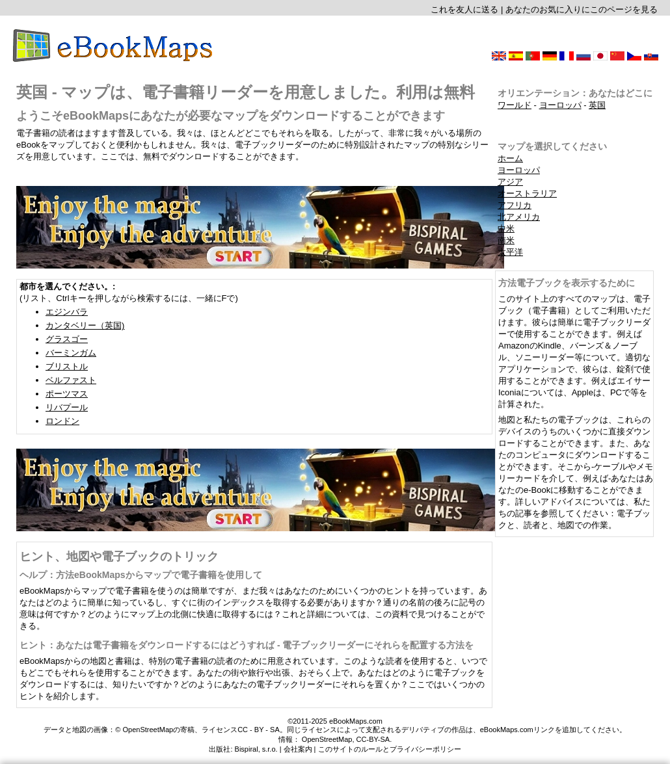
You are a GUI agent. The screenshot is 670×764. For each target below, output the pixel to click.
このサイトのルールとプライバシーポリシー (389, 749)
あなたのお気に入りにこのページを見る (581, 9)
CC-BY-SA (373, 739)
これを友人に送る (464, 9)
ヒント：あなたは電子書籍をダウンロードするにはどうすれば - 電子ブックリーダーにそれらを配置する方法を (247, 645)
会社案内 (298, 749)
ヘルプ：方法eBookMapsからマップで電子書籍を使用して (141, 575)
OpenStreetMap (327, 739)
